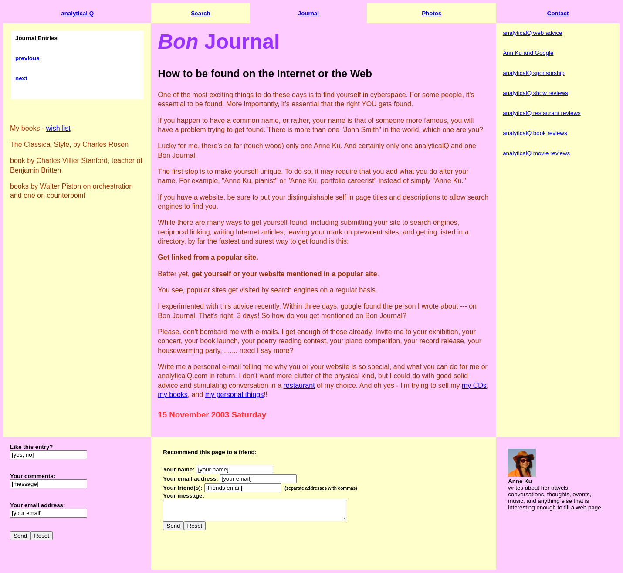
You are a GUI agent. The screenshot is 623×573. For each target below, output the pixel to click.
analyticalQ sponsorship (534, 73)
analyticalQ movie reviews (536, 153)
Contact (558, 13)
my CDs (474, 385)
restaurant (299, 385)
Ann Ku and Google (528, 53)
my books (172, 394)
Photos (431, 13)
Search (200, 13)
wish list (58, 128)
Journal (308, 13)
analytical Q (77, 13)
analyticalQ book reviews (535, 133)
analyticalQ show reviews (535, 93)
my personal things (234, 394)
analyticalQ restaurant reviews (542, 113)
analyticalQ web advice (532, 33)
